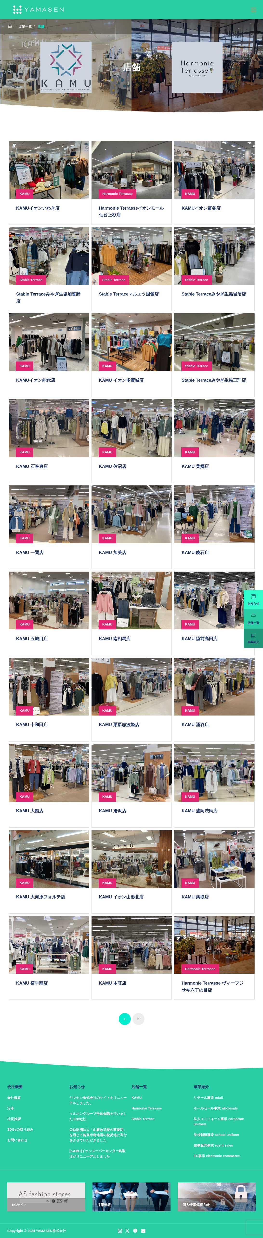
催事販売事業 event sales (213, 1145)
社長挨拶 (14, 1119)
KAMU (137, 1098)
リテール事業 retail (208, 1098)
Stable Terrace (143, 1119)
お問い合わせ (17, 1140)
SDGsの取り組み (20, 1129)
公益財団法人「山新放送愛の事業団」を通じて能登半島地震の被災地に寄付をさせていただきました (98, 1135)
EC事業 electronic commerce (217, 1156)
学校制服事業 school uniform (216, 1135)
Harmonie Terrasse (147, 1108)
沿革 (10, 1108)
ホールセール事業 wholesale (216, 1108)
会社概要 (14, 1098)
